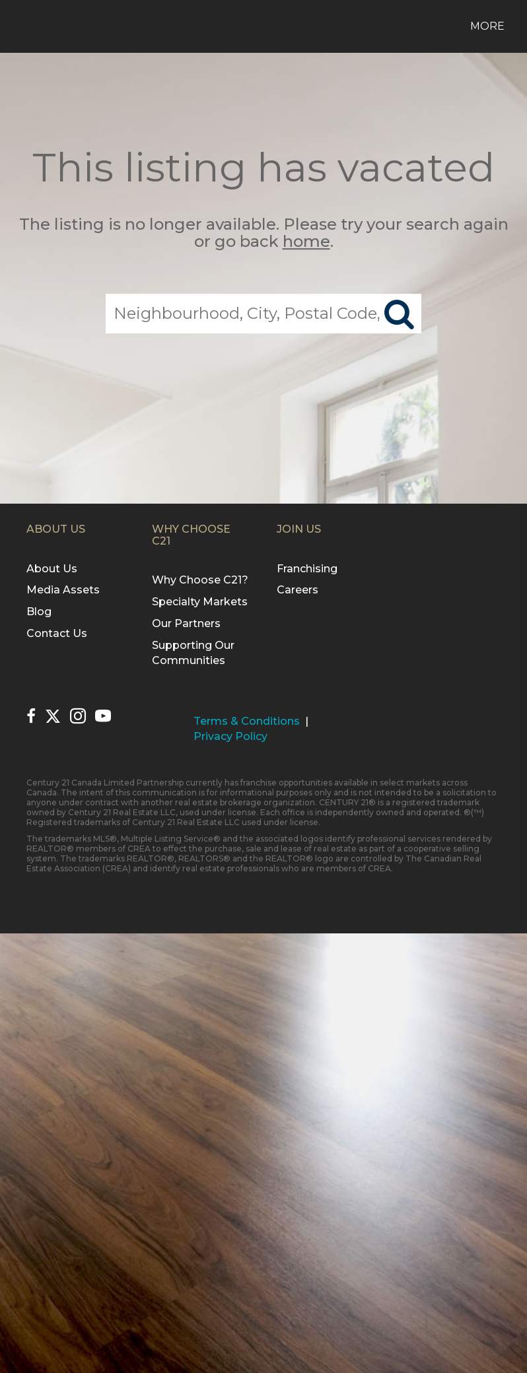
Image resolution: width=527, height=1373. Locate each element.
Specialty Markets (200, 601)
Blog (39, 611)
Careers (297, 590)
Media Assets (63, 590)
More (487, 26)
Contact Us (56, 633)
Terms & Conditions (246, 721)
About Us (51, 568)
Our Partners (186, 623)
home (306, 241)
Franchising (307, 568)
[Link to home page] (23, 26)
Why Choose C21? (200, 580)
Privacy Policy (230, 736)
